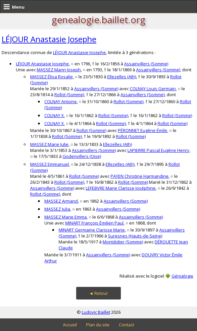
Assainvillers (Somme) (146, 64)
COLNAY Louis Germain (153, 89)
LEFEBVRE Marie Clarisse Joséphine (121, 188)
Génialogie (182, 276)
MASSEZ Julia (57, 209)
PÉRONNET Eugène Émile (142, 130)
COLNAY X (54, 115)
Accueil (70, 325)
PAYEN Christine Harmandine (140, 176)
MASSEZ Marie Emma (65, 217)
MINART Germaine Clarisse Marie (92, 230)
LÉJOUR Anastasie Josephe (49, 38)
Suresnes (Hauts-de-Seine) (135, 236)
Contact (126, 325)
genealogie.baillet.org (98, 19)
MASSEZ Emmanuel (49, 164)
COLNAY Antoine (60, 101)
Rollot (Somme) (69, 95)
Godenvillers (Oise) (82, 156)
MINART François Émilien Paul (94, 223)
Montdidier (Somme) (123, 242)
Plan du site (98, 325)
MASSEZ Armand (61, 201)
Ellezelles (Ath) (121, 77)
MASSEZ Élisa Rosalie (51, 77)
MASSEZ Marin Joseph (59, 70)
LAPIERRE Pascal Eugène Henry (158, 150)
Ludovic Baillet (96, 312)
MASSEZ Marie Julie (49, 144)
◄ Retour (98, 293)
